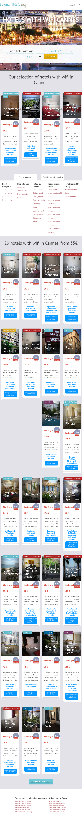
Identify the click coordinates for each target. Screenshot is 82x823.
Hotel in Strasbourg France (57, 803)
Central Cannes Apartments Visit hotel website (71, 309)
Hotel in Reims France (55, 801)
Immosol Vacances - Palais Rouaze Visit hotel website (72, 150)
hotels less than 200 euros (54, 216)
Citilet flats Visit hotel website (31, 148)
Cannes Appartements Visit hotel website (10, 612)
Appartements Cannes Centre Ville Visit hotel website (51, 151)
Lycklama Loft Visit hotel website (10, 533)
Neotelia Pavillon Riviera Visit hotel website (72, 460)
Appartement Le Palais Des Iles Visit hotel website (71, 612)
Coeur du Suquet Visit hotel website (31, 308)
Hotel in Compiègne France (57, 810)
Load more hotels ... (41, 781)
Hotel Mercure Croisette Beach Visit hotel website (71, 687)
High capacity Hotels (22, 196)
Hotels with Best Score (71, 191)
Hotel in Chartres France (56, 812)
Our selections (25, 177)
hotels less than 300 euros (54, 230)
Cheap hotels (53, 189)
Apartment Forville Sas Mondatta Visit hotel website (51, 309)
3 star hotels (7, 196)
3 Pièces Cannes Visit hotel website (10, 308)
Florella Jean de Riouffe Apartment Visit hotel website (72, 535)
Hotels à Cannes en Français (23, 803)
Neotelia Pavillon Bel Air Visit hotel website (10, 763)
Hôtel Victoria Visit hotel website (51, 456)
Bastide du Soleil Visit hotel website (51, 533)
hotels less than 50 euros (55, 195)
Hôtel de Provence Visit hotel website (51, 686)
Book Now (50, 56)
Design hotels (38, 189)
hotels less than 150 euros (54, 209)
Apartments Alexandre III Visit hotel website (51, 612)
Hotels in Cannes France (56, 814)
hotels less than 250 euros (54, 223)
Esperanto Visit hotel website (31, 685)
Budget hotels (38, 193)
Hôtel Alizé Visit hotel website (51, 762)
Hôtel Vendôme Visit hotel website (31, 762)
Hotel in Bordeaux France (56, 806)
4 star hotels (7, 193)
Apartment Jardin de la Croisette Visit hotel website (10, 385)
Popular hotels (70, 196)
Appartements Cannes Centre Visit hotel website (10, 151)
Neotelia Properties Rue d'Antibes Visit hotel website (30, 612)
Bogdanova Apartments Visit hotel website (30, 385)
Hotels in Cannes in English (23, 801)
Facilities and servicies (53, 177)
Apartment (21, 187)
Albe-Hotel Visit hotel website (10, 686)
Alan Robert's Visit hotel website (51, 384)
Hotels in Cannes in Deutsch (23, 806)
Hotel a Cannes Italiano (22, 808)
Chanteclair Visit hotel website (30, 533)
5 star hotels (7, 189)
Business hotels (39, 200)
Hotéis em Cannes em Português (24, 812)
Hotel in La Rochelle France (57, 808)
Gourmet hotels (39, 211)
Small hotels (22, 190)
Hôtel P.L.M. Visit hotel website (71, 384)
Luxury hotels (38, 214)
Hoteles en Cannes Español (23, 810)
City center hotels (37, 220)
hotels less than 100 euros (54, 202)
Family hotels (38, 196)
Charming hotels (36, 205)
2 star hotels (7, 200)
